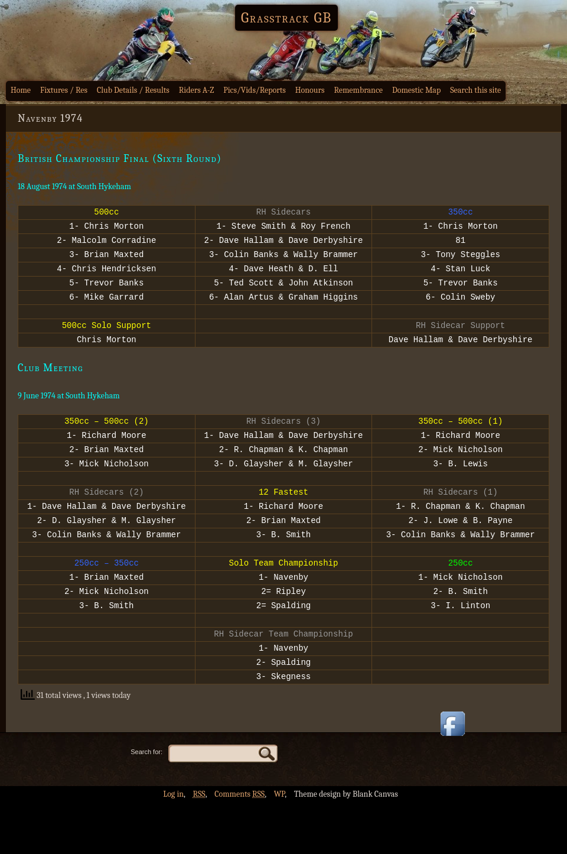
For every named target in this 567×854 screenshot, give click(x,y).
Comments (239, 845)
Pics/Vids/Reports (254, 90)
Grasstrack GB (286, 17)
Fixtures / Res (63, 90)
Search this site (475, 90)
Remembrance (358, 90)
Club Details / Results (133, 90)
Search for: (146, 803)
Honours (310, 90)
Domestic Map (416, 90)
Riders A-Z (196, 90)
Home (21, 90)
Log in (173, 845)
